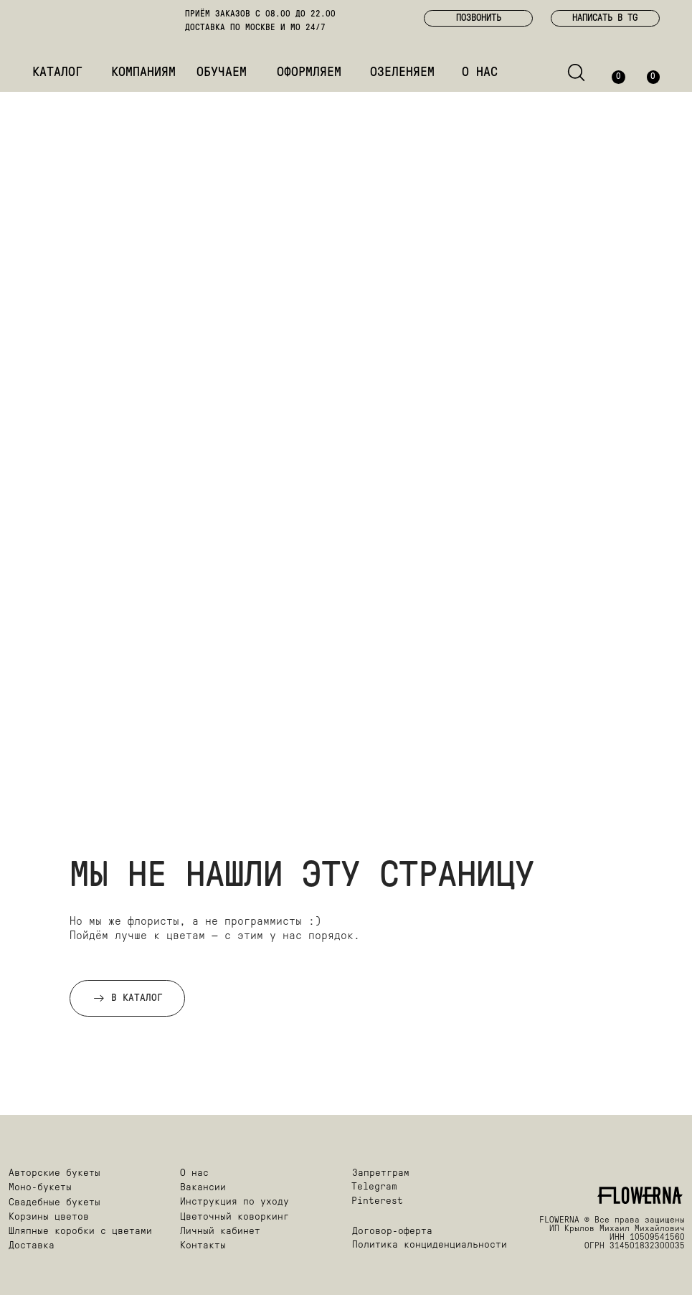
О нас (194, 1173)
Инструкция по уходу (234, 1202)
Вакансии (203, 1187)
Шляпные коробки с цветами (80, 1231)
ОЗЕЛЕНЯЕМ (402, 73)
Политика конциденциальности (429, 1245)
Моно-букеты (40, 1187)
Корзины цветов (49, 1217)
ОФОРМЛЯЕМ (309, 73)
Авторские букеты (54, 1173)
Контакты (203, 1245)
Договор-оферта (392, 1231)
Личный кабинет (220, 1231)
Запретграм (380, 1173)
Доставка (31, 1245)
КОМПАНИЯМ (143, 73)
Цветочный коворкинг (234, 1217)
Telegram (374, 1187)
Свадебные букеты (54, 1202)
